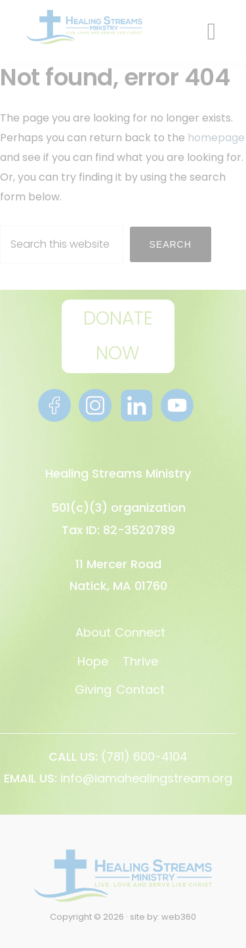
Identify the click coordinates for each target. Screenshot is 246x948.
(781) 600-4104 (144, 756)
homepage (216, 137)
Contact (140, 689)
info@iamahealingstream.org (146, 778)
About (93, 632)
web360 (178, 917)
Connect (140, 632)
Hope (92, 661)
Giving (93, 689)
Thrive (140, 661)
